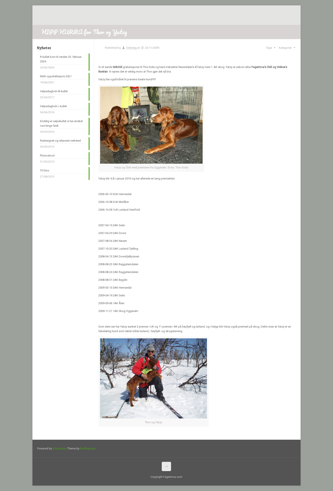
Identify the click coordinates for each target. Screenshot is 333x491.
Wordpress (60, 448)
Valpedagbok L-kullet (53, 106)
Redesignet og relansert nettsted (60, 140)
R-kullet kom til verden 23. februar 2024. (61, 59)
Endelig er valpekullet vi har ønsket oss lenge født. (61, 123)
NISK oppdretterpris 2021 (56, 76)
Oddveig (131, 47)
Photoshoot (47, 155)
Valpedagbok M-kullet (54, 91)
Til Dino (44, 170)
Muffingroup (88, 448)
